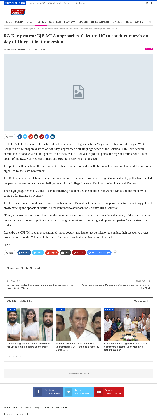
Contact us (68, 3)
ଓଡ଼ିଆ (29, 22)
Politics (41, 22)
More (138, 22)
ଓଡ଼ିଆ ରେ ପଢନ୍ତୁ (54, 3)
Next (19, 356)
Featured (11, 310)
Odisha (19, 22)
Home (31, 3)
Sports (83, 22)
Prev (11, 356)
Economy (69, 22)
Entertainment (100, 22)
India (129, 22)
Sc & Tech (55, 22)
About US (41, 3)
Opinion (117, 22)
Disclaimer (80, 3)
